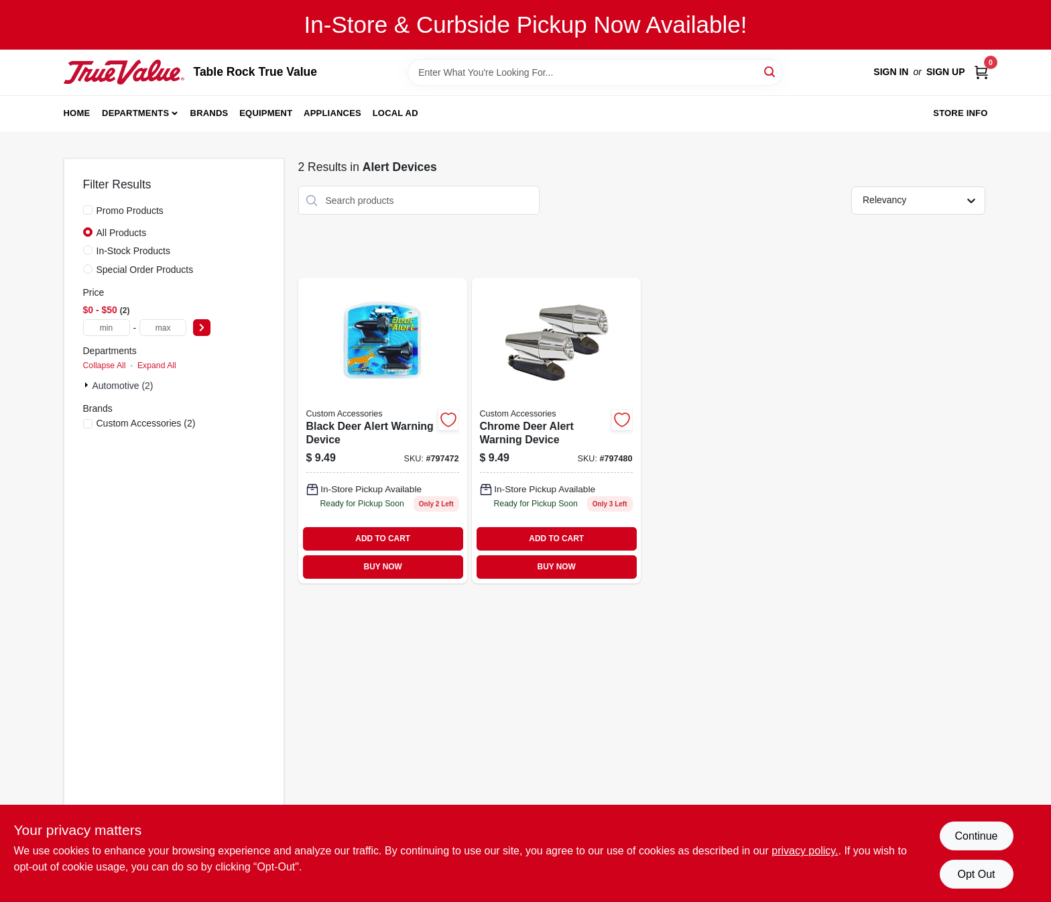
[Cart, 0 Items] (981, 72)
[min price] (106, 327)
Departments (135, 113)
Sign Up (945, 71)
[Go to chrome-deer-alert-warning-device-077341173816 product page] (556, 430)
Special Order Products (145, 269)
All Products (122, 232)
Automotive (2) (122, 385)
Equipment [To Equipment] (265, 113)
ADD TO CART (382, 538)
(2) (146, 423)
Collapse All (104, 365)
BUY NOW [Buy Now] (383, 566)
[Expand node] (87, 385)
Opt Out (976, 874)
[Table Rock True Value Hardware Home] (124, 72)
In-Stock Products (134, 250)
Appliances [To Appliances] (332, 113)
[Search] (770, 71)
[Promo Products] (87, 210)
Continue (975, 836)
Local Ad (395, 113)
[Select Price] (201, 327)
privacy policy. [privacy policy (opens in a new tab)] (804, 850)
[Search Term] (595, 72)
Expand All (156, 365)
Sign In (890, 71)
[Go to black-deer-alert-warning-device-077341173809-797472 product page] (382, 430)
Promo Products (130, 210)
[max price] (162, 327)
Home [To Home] (77, 113)
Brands (209, 113)
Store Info (960, 113)
